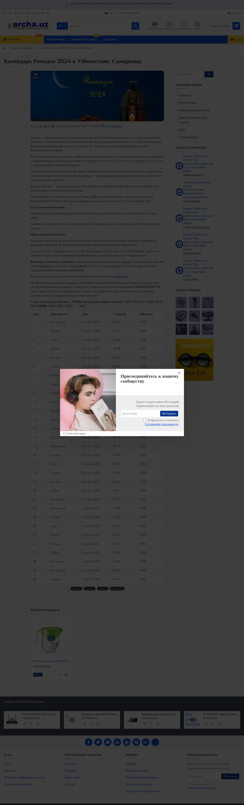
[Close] (179, 373)
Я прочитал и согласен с (161, 422)
